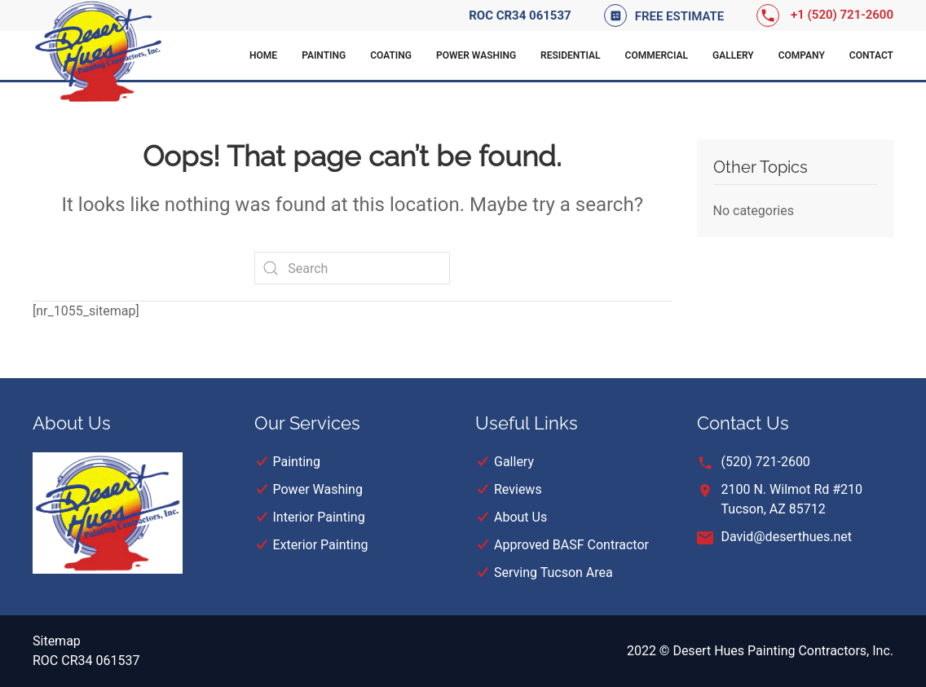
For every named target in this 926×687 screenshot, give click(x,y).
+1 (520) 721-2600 (842, 14)
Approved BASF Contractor (571, 545)
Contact (871, 55)
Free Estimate (680, 16)
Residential (570, 55)
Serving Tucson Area (553, 572)
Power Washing (476, 55)
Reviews (518, 489)
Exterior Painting (320, 545)
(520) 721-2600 (765, 461)
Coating (391, 55)
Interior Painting (319, 517)
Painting (324, 55)
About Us (520, 517)
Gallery (733, 55)
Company (801, 55)
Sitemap (57, 641)
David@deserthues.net (787, 536)
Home (263, 55)
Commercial (656, 55)
